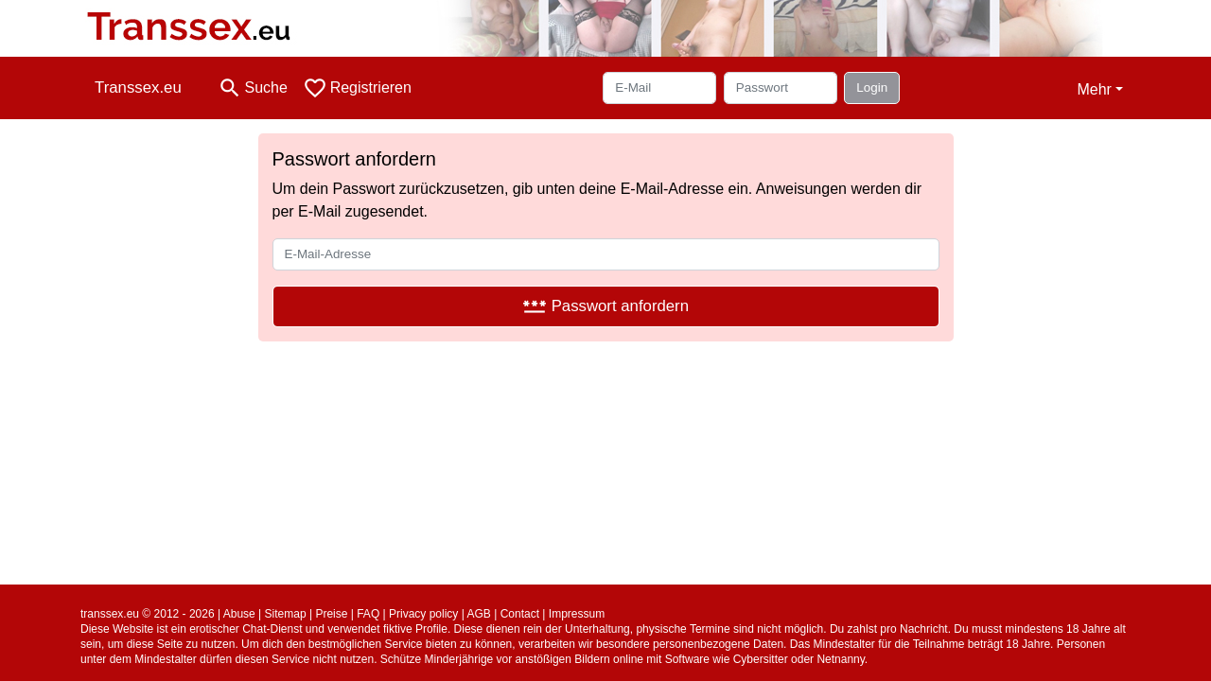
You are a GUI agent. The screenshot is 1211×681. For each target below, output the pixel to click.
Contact (519, 613)
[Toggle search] (252, 88)
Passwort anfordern (605, 306)
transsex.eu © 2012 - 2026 (147, 613)
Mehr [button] (1094, 89)
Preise (331, 613)
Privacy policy (423, 613)
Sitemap (286, 613)
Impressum (577, 613)
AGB (479, 613)
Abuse (239, 613)
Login (871, 87)
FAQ (368, 613)
